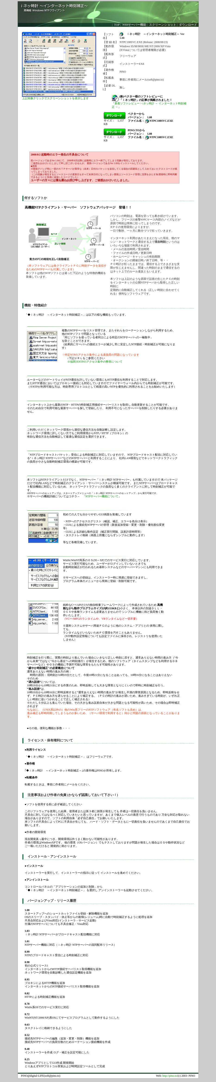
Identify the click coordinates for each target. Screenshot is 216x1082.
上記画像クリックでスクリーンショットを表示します (55, 98)
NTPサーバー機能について (102, 496)
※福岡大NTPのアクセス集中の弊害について (95, 361)
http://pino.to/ (170, 1075)
